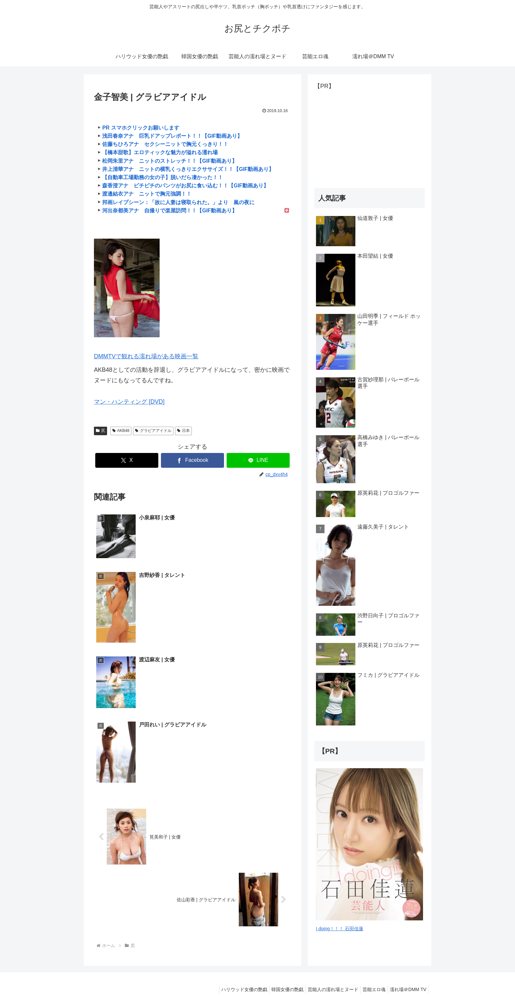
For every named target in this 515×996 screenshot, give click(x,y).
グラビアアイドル (153, 430)
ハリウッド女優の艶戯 (232, 975)
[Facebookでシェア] (192, 460)
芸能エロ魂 (370, 975)
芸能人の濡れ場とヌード (326, 975)
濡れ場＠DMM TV (407, 975)
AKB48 (120, 430)
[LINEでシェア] (258, 460)
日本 (183, 430)
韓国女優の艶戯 (278, 975)
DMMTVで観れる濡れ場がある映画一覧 (146, 356)
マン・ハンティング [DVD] (129, 401)
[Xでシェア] (126, 460)
